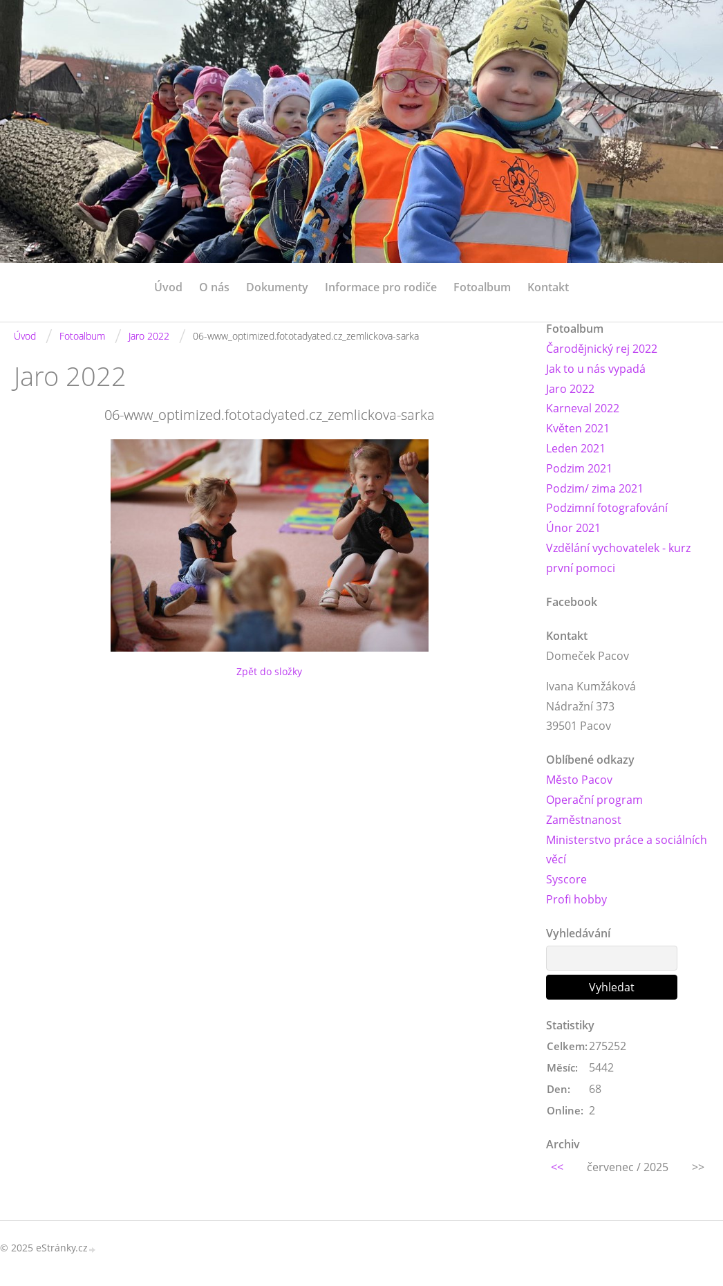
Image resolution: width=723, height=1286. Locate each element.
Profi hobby (576, 899)
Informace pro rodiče (381, 287)
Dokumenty (277, 287)
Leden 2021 (575, 448)
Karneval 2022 (582, 408)
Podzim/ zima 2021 (595, 488)
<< (557, 1167)
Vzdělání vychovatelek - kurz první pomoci (618, 558)
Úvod (168, 287)
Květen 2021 (578, 428)
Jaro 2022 (149, 335)
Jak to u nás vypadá (596, 368)
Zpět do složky (269, 671)
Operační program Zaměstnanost (594, 809)
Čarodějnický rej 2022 (601, 348)
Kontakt (548, 287)
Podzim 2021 (579, 468)
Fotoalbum (482, 287)
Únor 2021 (573, 527)
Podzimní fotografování (607, 507)
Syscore (566, 879)
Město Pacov (579, 779)
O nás (214, 287)
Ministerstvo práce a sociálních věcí (626, 849)
